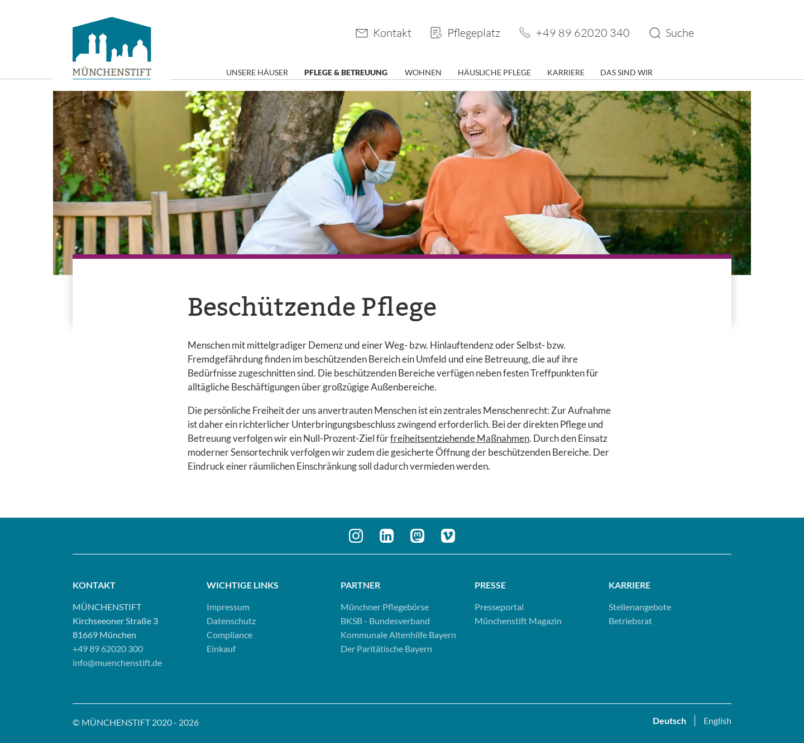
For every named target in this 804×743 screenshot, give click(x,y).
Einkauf (221, 648)
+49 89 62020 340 (583, 32)
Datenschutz (231, 620)
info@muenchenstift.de (117, 662)
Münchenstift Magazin (518, 620)
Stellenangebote (640, 606)
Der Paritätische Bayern (386, 648)
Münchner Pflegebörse (385, 606)
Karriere (566, 72)
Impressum (228, 606)
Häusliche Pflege (494, 72)
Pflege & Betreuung (345, 72)
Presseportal (499, 606)
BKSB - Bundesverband (385, 620)
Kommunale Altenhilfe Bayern (398, 634)
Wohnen (423, 72)
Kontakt (392, 32)
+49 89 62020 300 (108, 648)
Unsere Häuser (257, 72)
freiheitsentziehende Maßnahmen (459, 438)
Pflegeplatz (473, 32)
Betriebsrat (630, 620)
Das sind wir (626, 72)
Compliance (229, 634)
